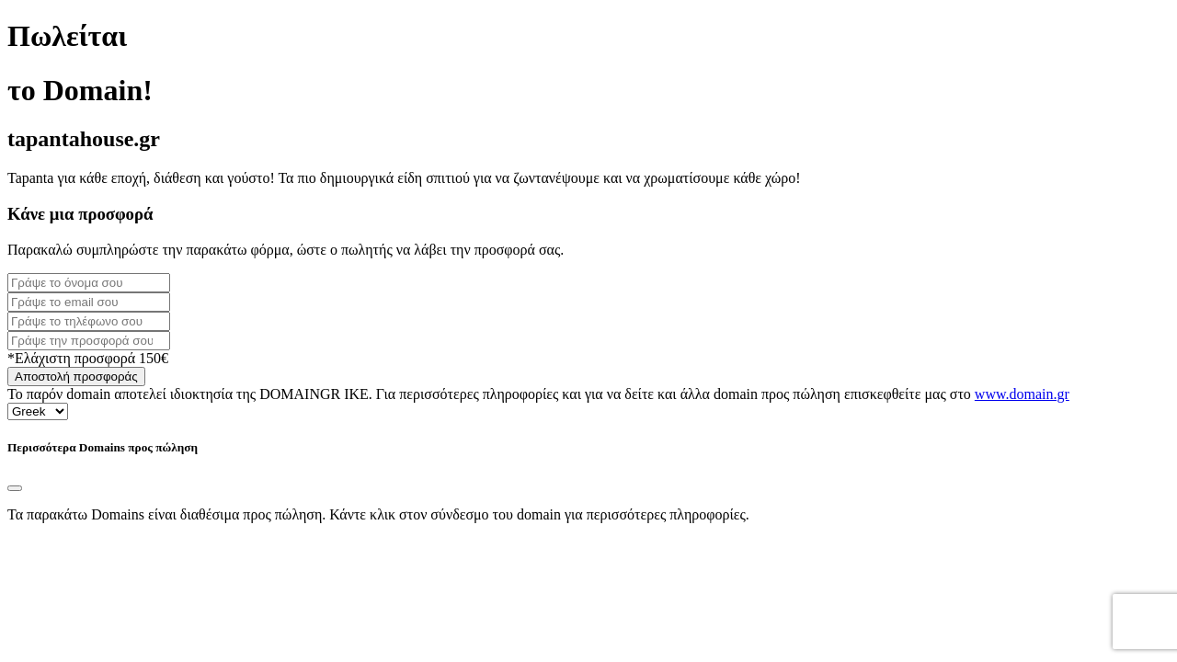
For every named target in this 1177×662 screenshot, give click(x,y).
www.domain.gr (1022, 394)
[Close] (14, 488)
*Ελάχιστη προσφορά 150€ (87, 358)
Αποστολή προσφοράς (76, 376)
